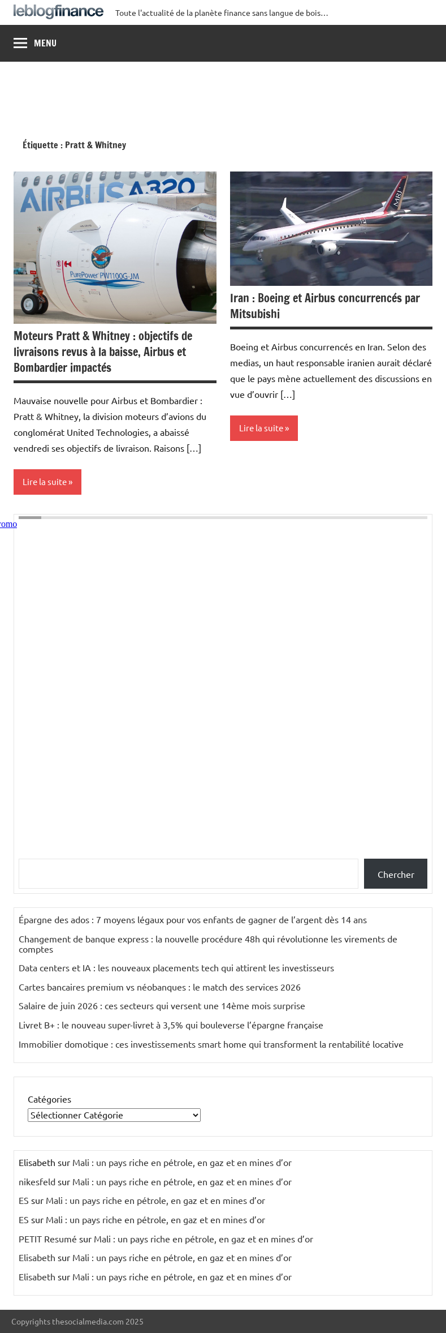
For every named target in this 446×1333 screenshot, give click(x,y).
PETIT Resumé (48, 1238)
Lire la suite (45, 481)
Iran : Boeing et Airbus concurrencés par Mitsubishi (325, 306)
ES (24, 1200)
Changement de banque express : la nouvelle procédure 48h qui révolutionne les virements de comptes (208, 943)
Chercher (396, 874)
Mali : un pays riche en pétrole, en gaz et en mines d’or (182, 1162)
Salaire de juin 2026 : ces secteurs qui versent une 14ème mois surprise (162, 1005)
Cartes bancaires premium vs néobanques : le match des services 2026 (160, 986)
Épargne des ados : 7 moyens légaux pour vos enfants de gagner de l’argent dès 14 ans (193, 919)
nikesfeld (37, 1181)
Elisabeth (37, 1257)
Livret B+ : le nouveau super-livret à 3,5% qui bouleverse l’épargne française (171, 1024)
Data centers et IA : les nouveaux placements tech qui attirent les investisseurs (176, 967)
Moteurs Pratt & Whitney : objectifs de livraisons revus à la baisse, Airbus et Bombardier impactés (103, 352)
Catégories (49, 1098)
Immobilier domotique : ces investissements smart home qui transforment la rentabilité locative (211, 1043)
